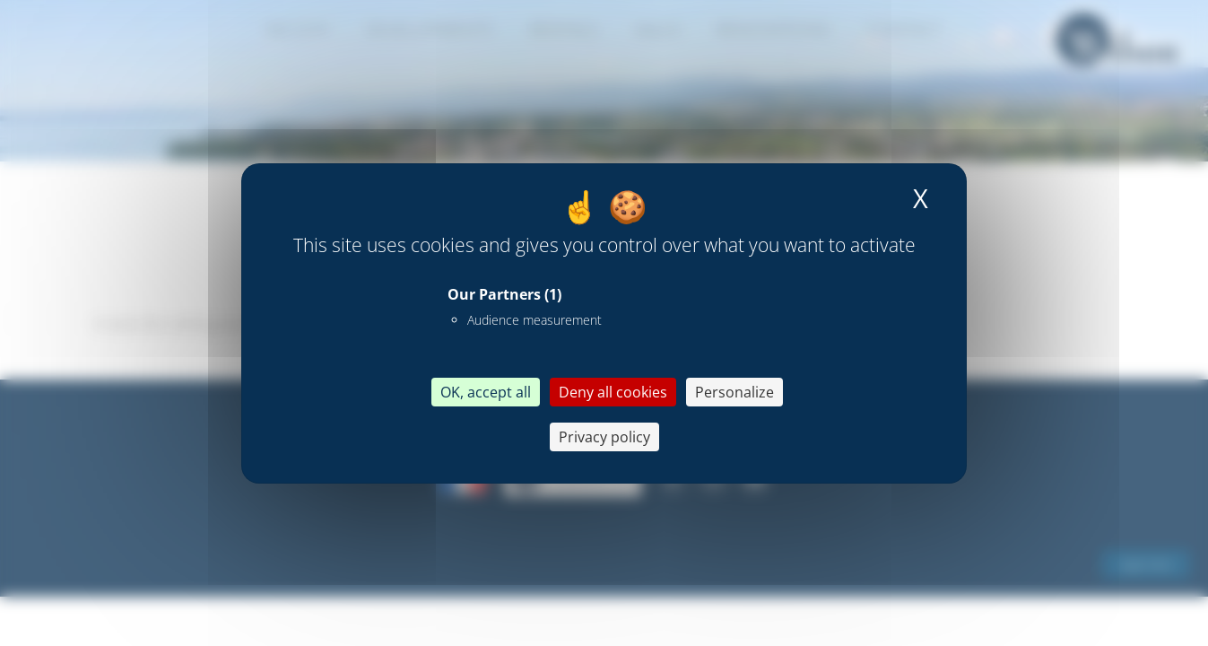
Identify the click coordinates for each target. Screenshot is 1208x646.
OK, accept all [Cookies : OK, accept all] (485, 392)
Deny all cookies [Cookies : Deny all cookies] (613, 392)
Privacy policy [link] (604, 437)
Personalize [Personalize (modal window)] (734, 392)
